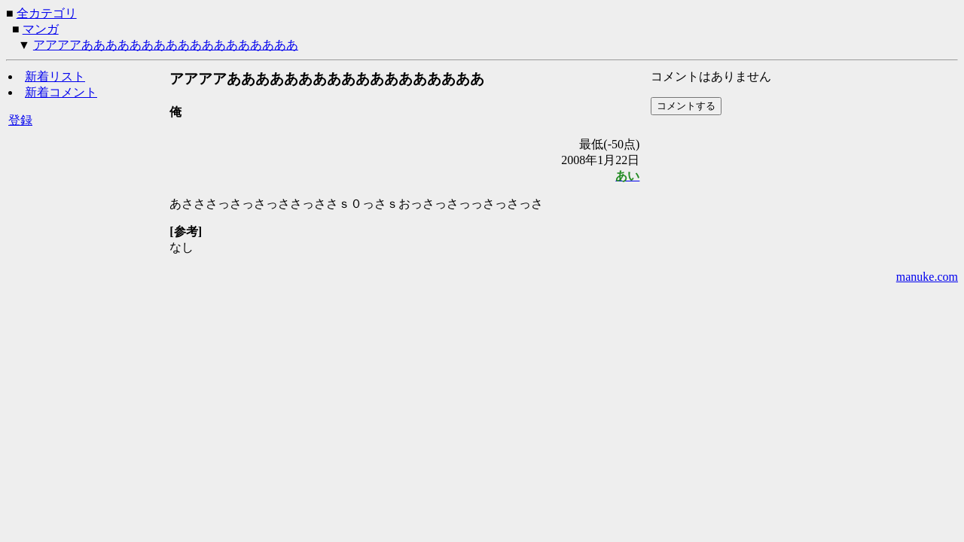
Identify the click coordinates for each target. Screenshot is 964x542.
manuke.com (927, 276)
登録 (20, 120)
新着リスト (55, 76)
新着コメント (61, 92)
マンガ (41, 29)
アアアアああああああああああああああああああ (165, 44)
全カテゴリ (47, 13)
